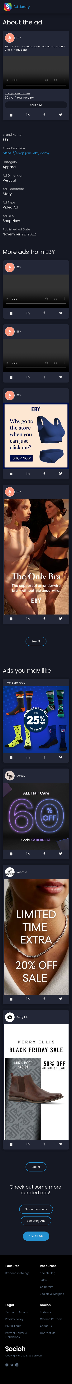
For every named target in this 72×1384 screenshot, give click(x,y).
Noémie (22, 872)
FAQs (43, 1280)
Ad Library (46, 1287)
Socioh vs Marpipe (52, 1294)
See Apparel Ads (36, 1209)
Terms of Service (16, 1312)
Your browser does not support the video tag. (36, 72)
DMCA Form (13, 1326)
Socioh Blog (47, 1273)
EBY (19, 38)
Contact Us (47, 1333)
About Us (46, 1326)
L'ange (21, 775)
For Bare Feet (16, 682)
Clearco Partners (51, 1319)
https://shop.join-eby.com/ (17, 94)
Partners (45, 1312)
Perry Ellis (23, 1017)
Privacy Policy (14, 1319)
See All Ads (36, 1236)
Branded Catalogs (17, 1273)
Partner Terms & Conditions (16, 1335)
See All (36, 641)
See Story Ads (36, 1221)
